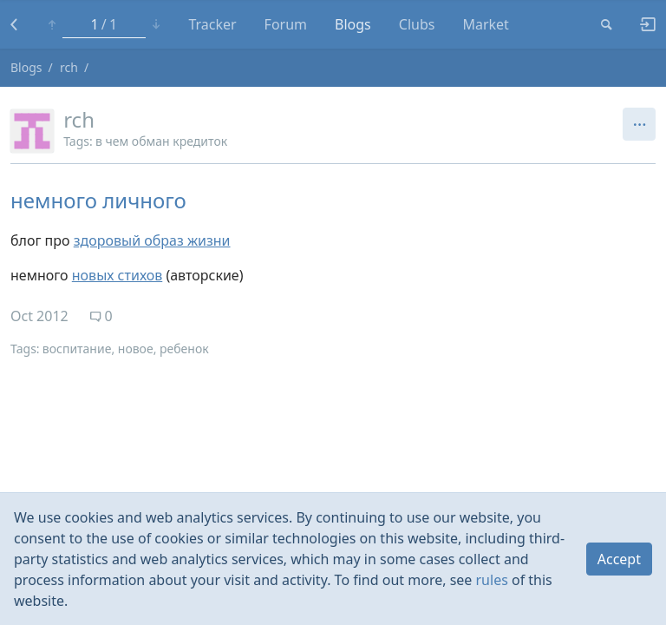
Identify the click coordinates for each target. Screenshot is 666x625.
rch (69, 67)
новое (135, 348)
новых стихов (117, 275)
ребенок (184, 348)
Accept (619, 559)
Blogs (353, 24)
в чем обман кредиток (161, 141)
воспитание (77, 348)
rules (492, 579)
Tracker (212, 24)
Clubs (417, 24)
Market (485, 24)
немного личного (98, 200)
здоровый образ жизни (152, 240)
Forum (285, 24)
